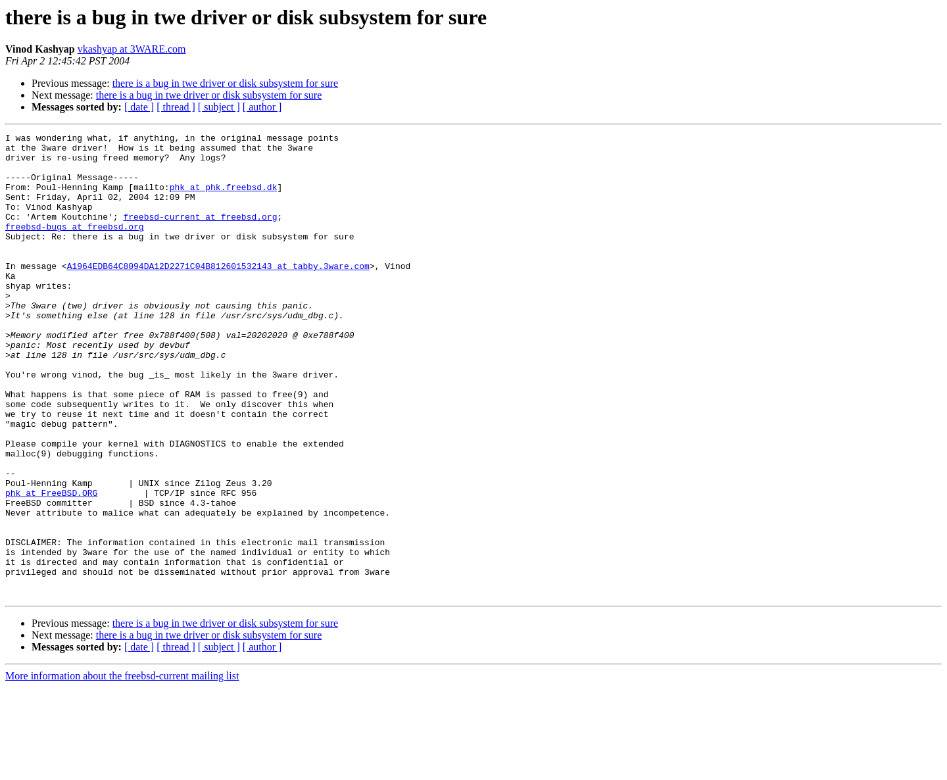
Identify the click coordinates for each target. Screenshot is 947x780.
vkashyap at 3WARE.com (132, 49)
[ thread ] (176, 106)
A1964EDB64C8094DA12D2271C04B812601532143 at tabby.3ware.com (218, 293)
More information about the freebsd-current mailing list (122, 768)
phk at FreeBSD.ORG (51, 566)
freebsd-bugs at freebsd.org (74, 246)
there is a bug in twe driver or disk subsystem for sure (225, 83)
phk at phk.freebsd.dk (224, 199)
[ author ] (262, 106)
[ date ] (139, 106)
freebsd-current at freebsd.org (200, 234)
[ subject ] (219, 106)
